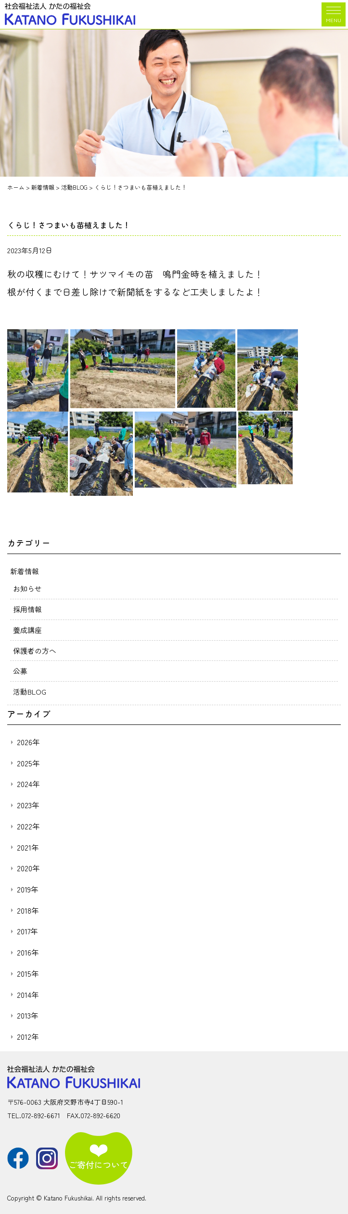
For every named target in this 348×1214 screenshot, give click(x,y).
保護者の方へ (34, 651)
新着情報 (24, 571)
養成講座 (27, 630)
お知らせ (27, 588)
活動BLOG (29, 691)
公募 (20, 671)
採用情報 (27, 609)
